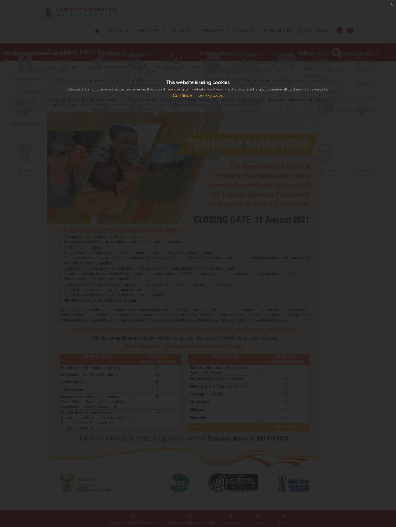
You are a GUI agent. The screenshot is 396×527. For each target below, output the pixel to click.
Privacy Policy (210, 96)
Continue (182, 95)
